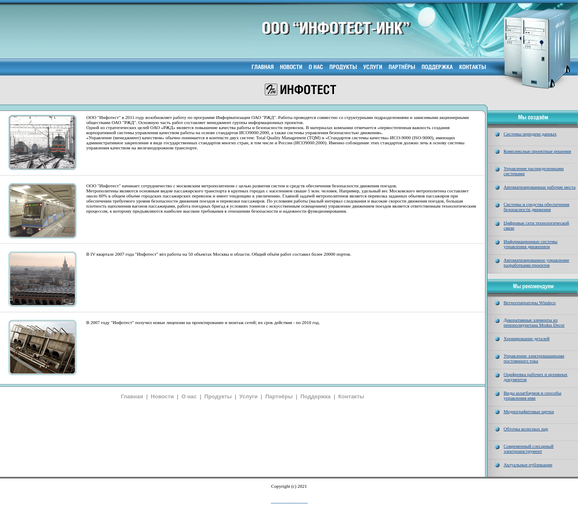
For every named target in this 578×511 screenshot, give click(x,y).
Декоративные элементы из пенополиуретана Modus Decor (534, 322)
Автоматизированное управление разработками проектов (536, 262)
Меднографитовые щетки (529, 411)
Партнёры (279, 396)
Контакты (351, 396)
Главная (132, 396)
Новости (162, 396)
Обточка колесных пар (526, 428)
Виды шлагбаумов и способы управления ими (533, 395)
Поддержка (315, 396)
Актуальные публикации (528, 464)
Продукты (218, 396)
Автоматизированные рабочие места (539, 186)
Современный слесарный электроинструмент (528, 448)
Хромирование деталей (527, 338)
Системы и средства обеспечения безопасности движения (536, 207)
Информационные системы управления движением (530, 244)
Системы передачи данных (530, 133)
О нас (189, 396)
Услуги (248, 396)
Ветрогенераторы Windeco (530, 302)
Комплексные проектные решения (537, 151)
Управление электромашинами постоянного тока (534, 358)
